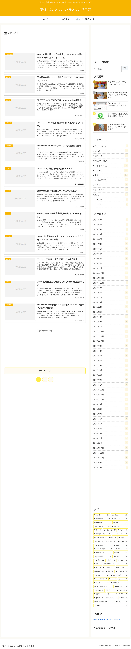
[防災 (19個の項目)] (110, 560)
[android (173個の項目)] (119, 515)
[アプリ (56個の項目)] (122, 530)
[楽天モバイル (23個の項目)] (103, 552)
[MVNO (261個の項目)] (101, 515)
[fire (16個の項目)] (97, 564)
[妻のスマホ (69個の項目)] (119, 526)
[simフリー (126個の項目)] (119, 519)
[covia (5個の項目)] (112, 594)
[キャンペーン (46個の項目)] (120, 534)
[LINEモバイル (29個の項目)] (102, 545)
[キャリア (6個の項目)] (109, 590)
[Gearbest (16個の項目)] (109, 564)
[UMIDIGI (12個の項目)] (108, 567)
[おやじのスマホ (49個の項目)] (102, 534)
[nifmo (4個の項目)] (121, 601)
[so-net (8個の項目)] (123, 579)
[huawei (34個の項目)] (110, 541)
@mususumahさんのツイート (106, 619)
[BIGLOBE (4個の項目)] (110, 605)
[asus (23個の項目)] (120, 552)
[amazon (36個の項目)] (99, 541)
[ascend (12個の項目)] (99, 571)
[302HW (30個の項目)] (122, 541)
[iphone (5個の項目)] (98, 598)
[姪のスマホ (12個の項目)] (121, 567)
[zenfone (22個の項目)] (120, 556)
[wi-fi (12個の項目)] (110, 571)
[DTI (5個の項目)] (123, 594)
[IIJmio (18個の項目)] (122, 560)
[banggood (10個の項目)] (121, 571)
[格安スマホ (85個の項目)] (102, 526)
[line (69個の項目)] (97, 530)
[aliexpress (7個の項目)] (119, 582)
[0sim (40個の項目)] (112, 537)
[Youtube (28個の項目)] (120, 545)
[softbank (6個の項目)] (98, 590)
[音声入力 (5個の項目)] (100, 594)
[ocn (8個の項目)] (112, 579)
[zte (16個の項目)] (97, 567)
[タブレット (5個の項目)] (122, 590)
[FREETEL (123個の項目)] (102, 522)
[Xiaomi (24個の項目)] (121, 549)
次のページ (45, 372)
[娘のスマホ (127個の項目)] (102, 519)
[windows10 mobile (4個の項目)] (103, 601)
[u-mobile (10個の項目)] (101, 575)
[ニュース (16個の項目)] (122, 564)
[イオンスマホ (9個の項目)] (100, 579)
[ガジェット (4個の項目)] (111, 598)
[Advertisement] (45, 42)
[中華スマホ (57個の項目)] (110, 530)
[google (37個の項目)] (123, 537)
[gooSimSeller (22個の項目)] (102, 556)
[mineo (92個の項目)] (120, 522)
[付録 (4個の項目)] (123, 598)
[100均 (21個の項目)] (99, 560)
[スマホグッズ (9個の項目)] (119, 575)
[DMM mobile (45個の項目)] (100, 537)
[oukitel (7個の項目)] (101, 582)
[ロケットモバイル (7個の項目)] (103, 586)
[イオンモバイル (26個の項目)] (103, 549)
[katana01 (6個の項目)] (120, 586)
